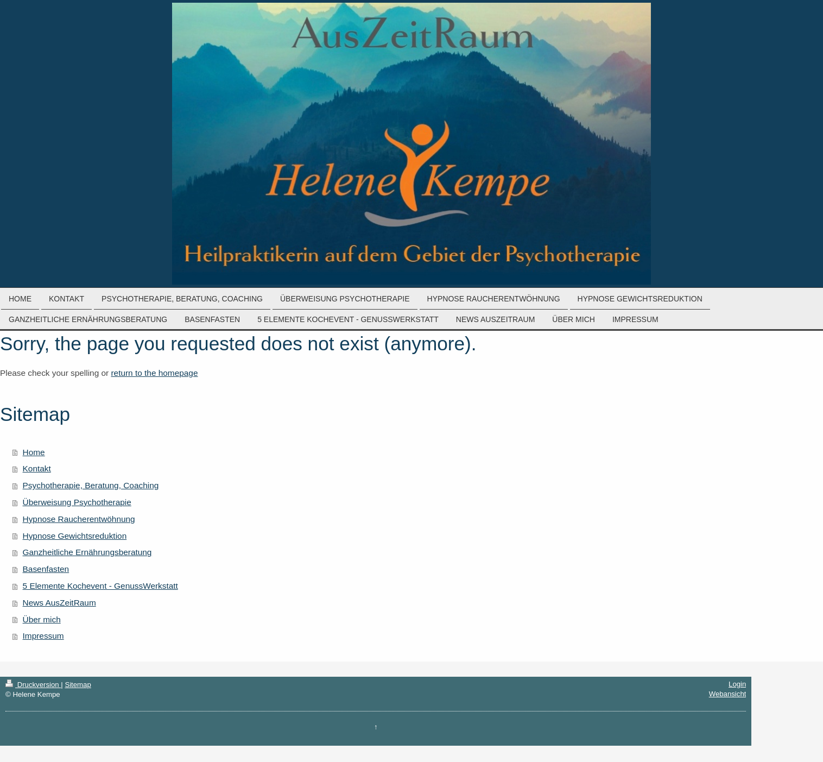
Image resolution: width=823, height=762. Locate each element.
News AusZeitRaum (59, 602)
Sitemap (78, 685)
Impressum (43, 635)
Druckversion (33, 685)
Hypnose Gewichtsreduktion (75, 535)
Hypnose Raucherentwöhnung (79, 519)
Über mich (42, 619)
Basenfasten (46, 569)
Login (737, 684)
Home (34, 452)
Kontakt (37, 468)
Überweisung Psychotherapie (77, 502)
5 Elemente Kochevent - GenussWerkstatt (100, 585)
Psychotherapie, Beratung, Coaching (91, 485)
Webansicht (727, 694)
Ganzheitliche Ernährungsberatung (87, 552)
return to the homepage (154, 372)
